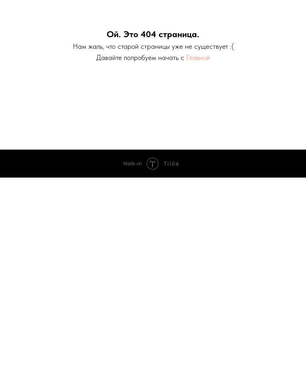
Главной (198, 57)
